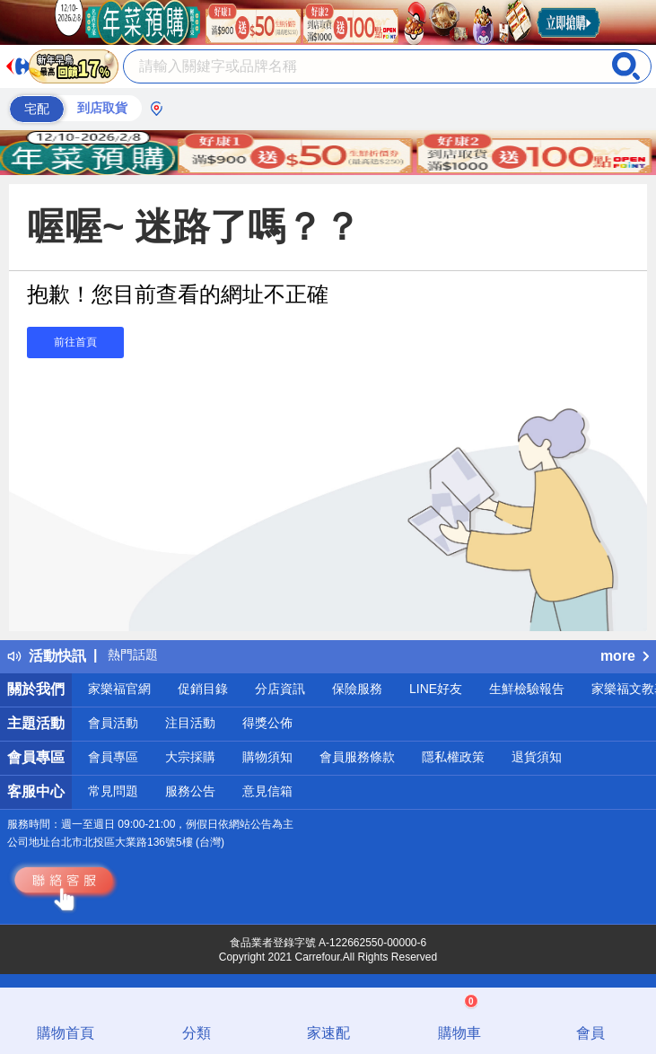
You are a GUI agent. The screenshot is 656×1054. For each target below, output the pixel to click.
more (624, 655)
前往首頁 (75, 342)
